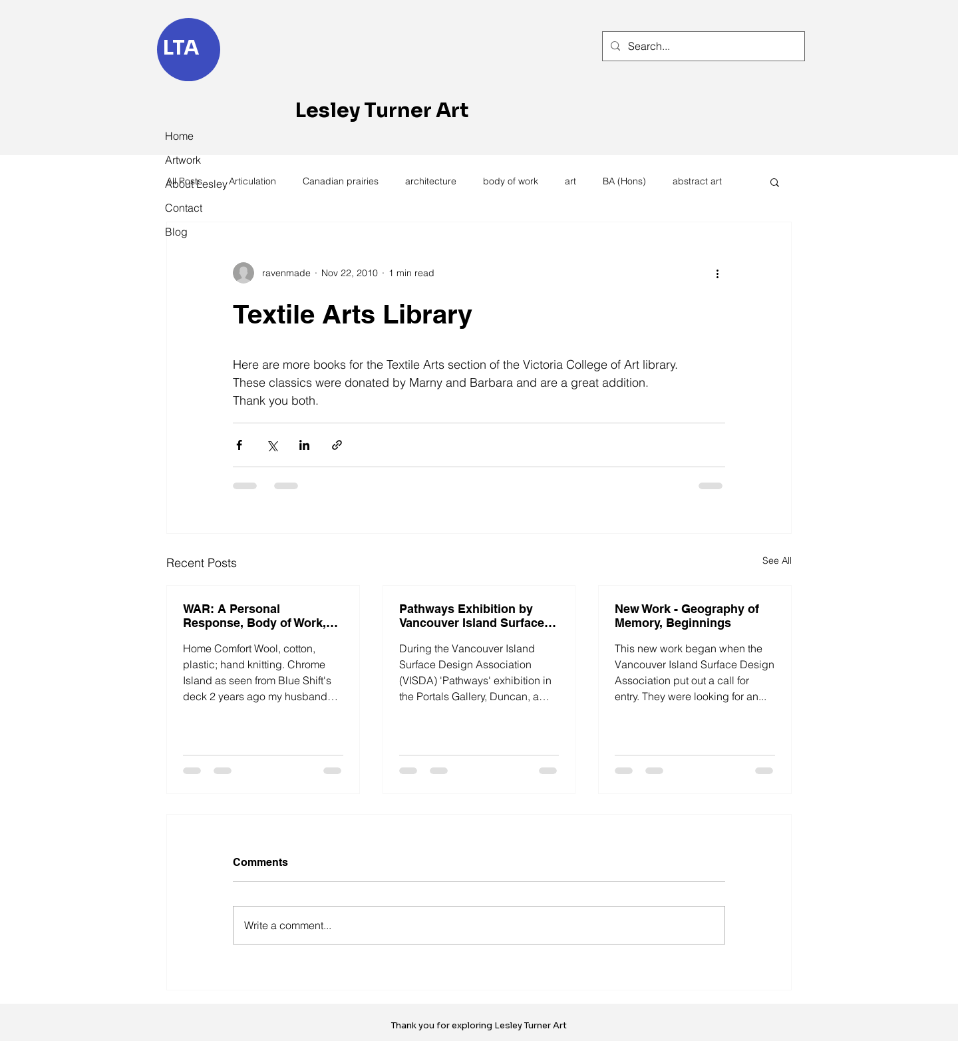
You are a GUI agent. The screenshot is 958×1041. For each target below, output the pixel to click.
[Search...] (702, 46)
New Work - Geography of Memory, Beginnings (687, 616)
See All (777, 560)
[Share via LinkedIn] (304, 445)
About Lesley (194, 183)
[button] (774, 181)
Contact (183, 207)
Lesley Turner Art (382, 110)
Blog (176, 231)
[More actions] (717, 273)
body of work (510, 181)
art (570, 181)
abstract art (697, 181)
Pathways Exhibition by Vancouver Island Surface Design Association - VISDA (477, 616)
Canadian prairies (341, 181)
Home (179, 135)
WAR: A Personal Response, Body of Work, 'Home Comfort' (254, 616)
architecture (430, 181)
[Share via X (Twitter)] (271, 445)
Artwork (183, 159)
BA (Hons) (624, 181)
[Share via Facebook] (239, 445)
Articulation (252, 181)
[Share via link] (337, 445)
